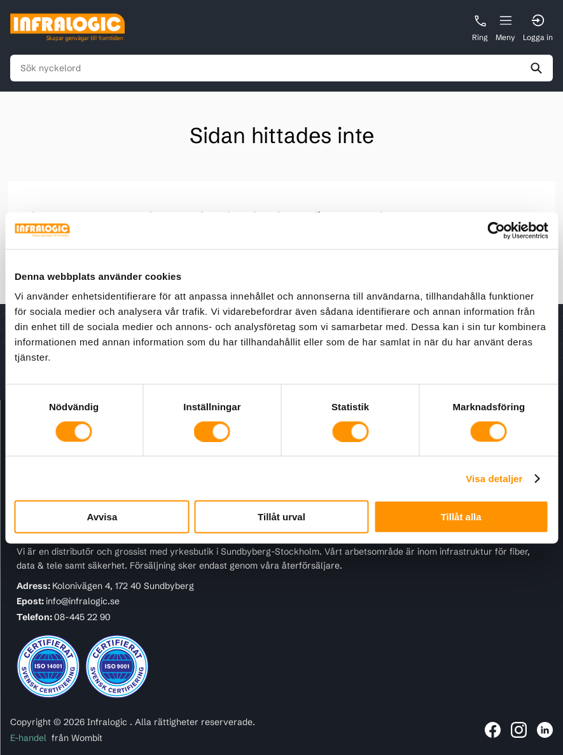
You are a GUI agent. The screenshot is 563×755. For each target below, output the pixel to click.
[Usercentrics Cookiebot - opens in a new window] (492, 230)
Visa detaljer (494, 478)
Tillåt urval (281, 516)
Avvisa (102, 516)
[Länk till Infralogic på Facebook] (493, 730)
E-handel (28, 738)
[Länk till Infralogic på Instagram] (519, 730)
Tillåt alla (461, 516)
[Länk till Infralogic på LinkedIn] (545, 730)
